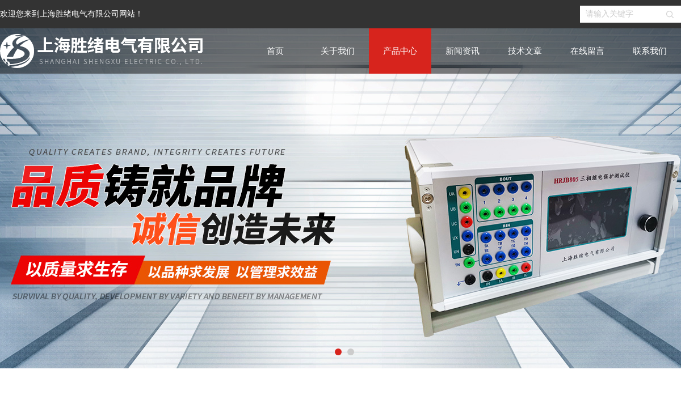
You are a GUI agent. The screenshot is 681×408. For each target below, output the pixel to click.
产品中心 (400, 51)
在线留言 (587, 51)
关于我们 (338, 51)
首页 (275, 51)
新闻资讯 (462, 51)
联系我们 (650, 51)
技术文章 (525, 51)
